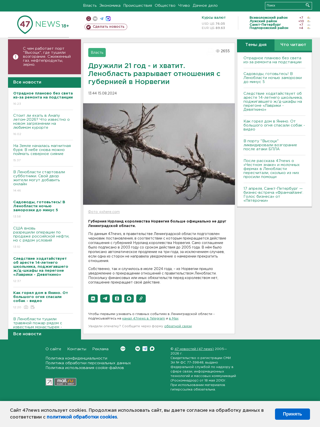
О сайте (53, 349)
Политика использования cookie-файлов (85, 368)
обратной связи (178, 326)
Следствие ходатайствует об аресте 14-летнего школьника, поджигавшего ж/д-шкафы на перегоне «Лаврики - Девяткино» (273, 101)
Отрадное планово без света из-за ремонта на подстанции (273, 60)
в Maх (173, 318)
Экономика (110, 5)
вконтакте (95, 18)
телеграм (101, 18)
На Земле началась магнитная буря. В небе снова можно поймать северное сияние (43, 153)
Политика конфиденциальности (76, 358)
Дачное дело (205, 5)
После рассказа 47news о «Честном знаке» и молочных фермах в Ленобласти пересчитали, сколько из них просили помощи (272, 168)
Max (152, 348)
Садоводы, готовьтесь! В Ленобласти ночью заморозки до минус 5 (273, 78)
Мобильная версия (88, 18)
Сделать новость (108, 26)
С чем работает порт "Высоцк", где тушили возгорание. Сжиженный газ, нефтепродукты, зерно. (47, 56)
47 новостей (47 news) (194, 349)
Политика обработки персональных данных (88, 363)
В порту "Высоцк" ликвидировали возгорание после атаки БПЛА (270, 145)
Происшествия (137, 5)
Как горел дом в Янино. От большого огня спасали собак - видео (274, 125)
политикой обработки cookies (82, 417)
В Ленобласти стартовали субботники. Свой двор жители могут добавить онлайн (43, 181)
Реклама (100, 349)
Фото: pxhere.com (104, 212)
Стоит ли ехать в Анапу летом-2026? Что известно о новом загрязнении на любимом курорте (43, 125)
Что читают (293, 45)
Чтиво (184, 5)
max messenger (108, 18)
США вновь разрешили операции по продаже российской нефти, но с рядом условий (43, 238)
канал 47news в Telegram (143, 318)
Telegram (144, 348)
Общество (165, 5)
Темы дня (255, 45)
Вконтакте (122, 348)
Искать (308, 5)
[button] (93, 298)
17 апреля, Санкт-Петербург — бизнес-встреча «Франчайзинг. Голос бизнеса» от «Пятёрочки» (273, 194)
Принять (292, 414)
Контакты (76, 349)
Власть (90, 5)
